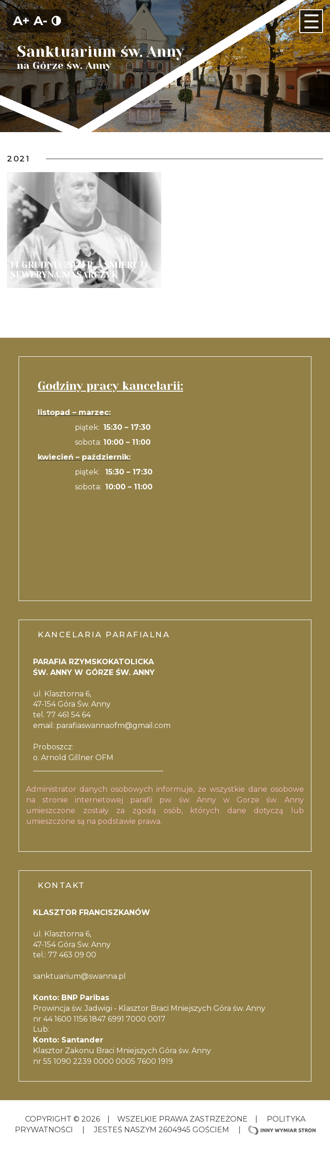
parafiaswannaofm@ (94, 725)
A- (40, 20)
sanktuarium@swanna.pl (79, 976)
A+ (21, 20)
